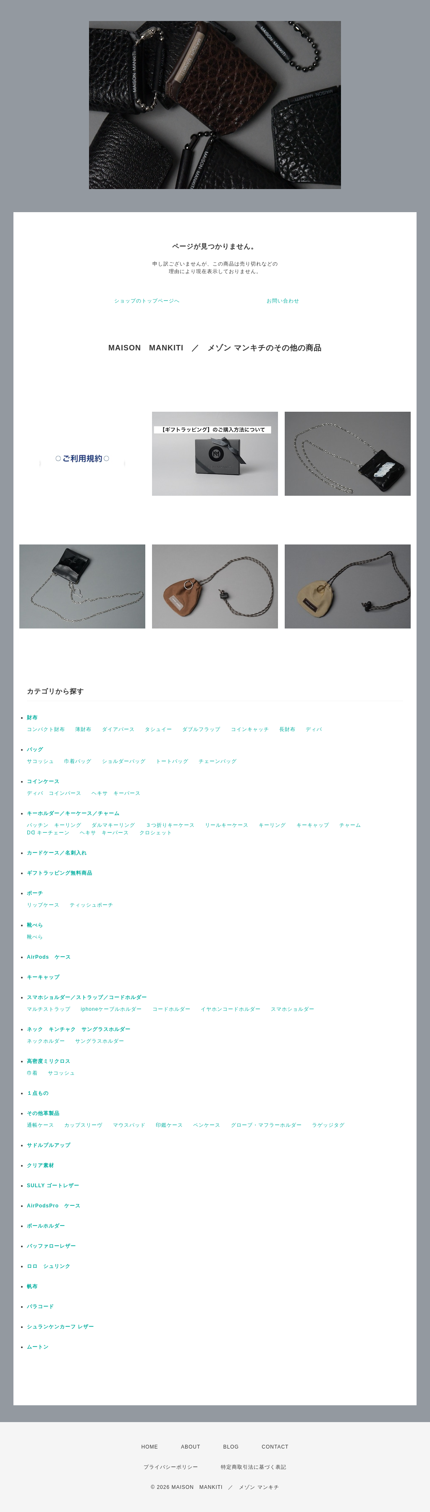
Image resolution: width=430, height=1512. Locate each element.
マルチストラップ (49, 1009)
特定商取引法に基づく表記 (253, 1467)
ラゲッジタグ (328, 1125)
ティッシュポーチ (91, 905)
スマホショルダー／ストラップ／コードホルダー (87, 997)
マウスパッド (129, 1125)
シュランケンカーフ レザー (60, 1327)
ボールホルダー (46, 1226)
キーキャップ (312, 825)
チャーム (350, 825)
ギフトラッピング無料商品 (59, 873)
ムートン (38, 1347)
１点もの (38, 1093)
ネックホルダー (46, 1041)
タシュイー (158, 729)
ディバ (314, 729)
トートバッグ (172, 761)
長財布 (287, 729)
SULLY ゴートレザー (53, 1186)
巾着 (32, 1073)
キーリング (272, 825)
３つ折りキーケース (170, 825)
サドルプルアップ (49, 1145)
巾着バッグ (78, 761)
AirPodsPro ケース (54, 1206)
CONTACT (275, 1447)
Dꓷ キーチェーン (48, 833)
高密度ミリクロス (49, 1061)
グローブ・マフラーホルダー (266, 1125)
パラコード (40, 1307)
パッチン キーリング (54, 825)
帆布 (32, 1286)
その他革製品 (43, 1113)
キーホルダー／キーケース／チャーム (73, 813)
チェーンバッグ (218, 761)
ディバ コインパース (54, 793)
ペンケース (206, 1125)
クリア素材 (40, 1165)
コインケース (43, 781)
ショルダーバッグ (124, 761)
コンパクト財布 (46, 729)
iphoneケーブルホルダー (111, 1009)
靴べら (35, 925)
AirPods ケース (49, 957)
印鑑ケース (169, 1125)
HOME (150, 1447)
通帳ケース (40, 1125)
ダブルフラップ (201, 729)
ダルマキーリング (113, 825)
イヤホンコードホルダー (231, 1009)
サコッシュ (40, 761)
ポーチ (35, 893)
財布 (32, 718)
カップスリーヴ (83, 1125)
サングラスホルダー (99, 1041)
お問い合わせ (283, 301)
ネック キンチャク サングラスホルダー (79, 1029)
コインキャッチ (250, 729)
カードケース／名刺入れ (59, 853)
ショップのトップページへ (147, 301)
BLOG (231, 1447)
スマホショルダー (293, 1009)
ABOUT (190, 1447)
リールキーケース (227, 825)
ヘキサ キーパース (116, 793)
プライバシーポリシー (171, 1467)
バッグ (35, 749)
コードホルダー (171, 1009)
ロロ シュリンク (49, 1266)
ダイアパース (118, 729)
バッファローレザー (51, 1246)
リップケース (43, 905)
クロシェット (155, 833)
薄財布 (83, 729)
